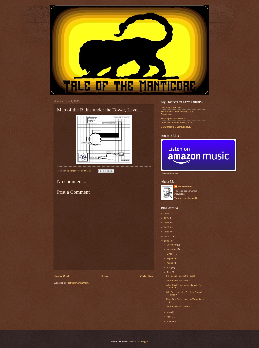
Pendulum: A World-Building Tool (176, 122)
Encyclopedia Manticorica (173, 118)
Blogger (144, 341)
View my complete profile (186, 198)
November (172, 249)
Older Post (147, 276)
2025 (166, 218)
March (170, 321)
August (170, 263)
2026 (166, 213)
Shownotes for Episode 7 (178, 280)
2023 (166, 227)
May (169, 312)
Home (105, 276)
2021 (166, 236)
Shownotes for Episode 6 (178, 306)
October (171, 254)
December (172, 245)
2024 (166, 222)
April (169, 316)
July (169, 267)
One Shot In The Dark (171, 107)
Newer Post (61, 276)
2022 (166, 231)
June (169, 272)
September (172, 258)
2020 (166, 241)
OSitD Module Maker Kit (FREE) (176, 127)
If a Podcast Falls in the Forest (180, 276)
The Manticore (185, 186)
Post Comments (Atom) (78, 283)
